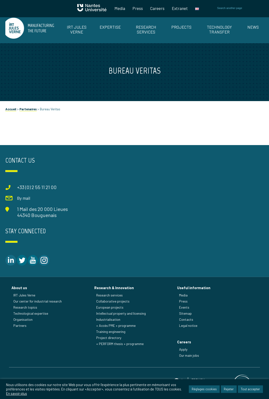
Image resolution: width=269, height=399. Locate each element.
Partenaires (28, 109)
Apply (183, 349)
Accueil (10, 109)
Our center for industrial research (37, 301)
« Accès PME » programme (116, 325)
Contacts (186, 319)
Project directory (108, 338)
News (253, 27)
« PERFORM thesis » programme (120, 344)
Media (119, 8)
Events (184, 307)
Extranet (180, 8)
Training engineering (110, 332)
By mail (23, 198)
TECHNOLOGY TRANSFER (219, 29)
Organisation (23, 319)
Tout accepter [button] (250, 389)
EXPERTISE (110, 27)
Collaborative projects (113, 301)
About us (19, 288)
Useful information (193, 288)
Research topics (25, 307)
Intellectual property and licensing (121, 313)
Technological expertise (30, 313)
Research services (109, 295)
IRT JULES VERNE (77, 29)
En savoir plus (16, 393)
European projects (109, 307)
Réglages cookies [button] (204, 389)
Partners (19, 325)
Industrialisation (108, 319)
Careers (157, 8)
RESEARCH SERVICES (146, 29)
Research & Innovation (114, 288)
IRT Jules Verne (24, 295)
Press (137, 8)
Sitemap (185, 313)
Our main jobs (189, 355)
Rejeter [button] (229, 389)
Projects (181, 27)
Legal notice (188, 325)
